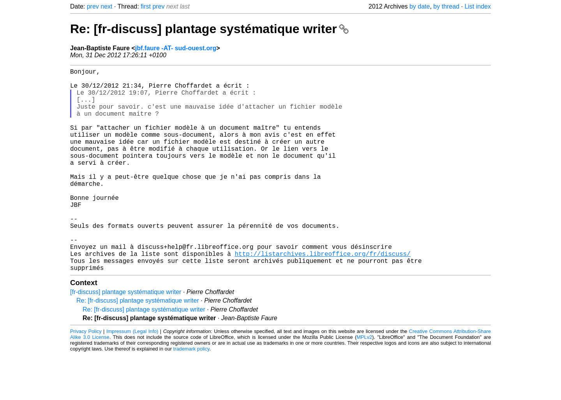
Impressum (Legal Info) (132, 376)
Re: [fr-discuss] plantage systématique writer (209, 29)
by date (419, 6)
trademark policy (191, 394)
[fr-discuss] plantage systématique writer (125, 337)
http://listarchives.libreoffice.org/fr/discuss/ (322, 295)
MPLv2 (364, 382)
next (106, 6)
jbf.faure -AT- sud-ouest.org (176, 48)
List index (477, 6)
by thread (446, 6)
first (146, 6)
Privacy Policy (86, 376)
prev (93, 6)
